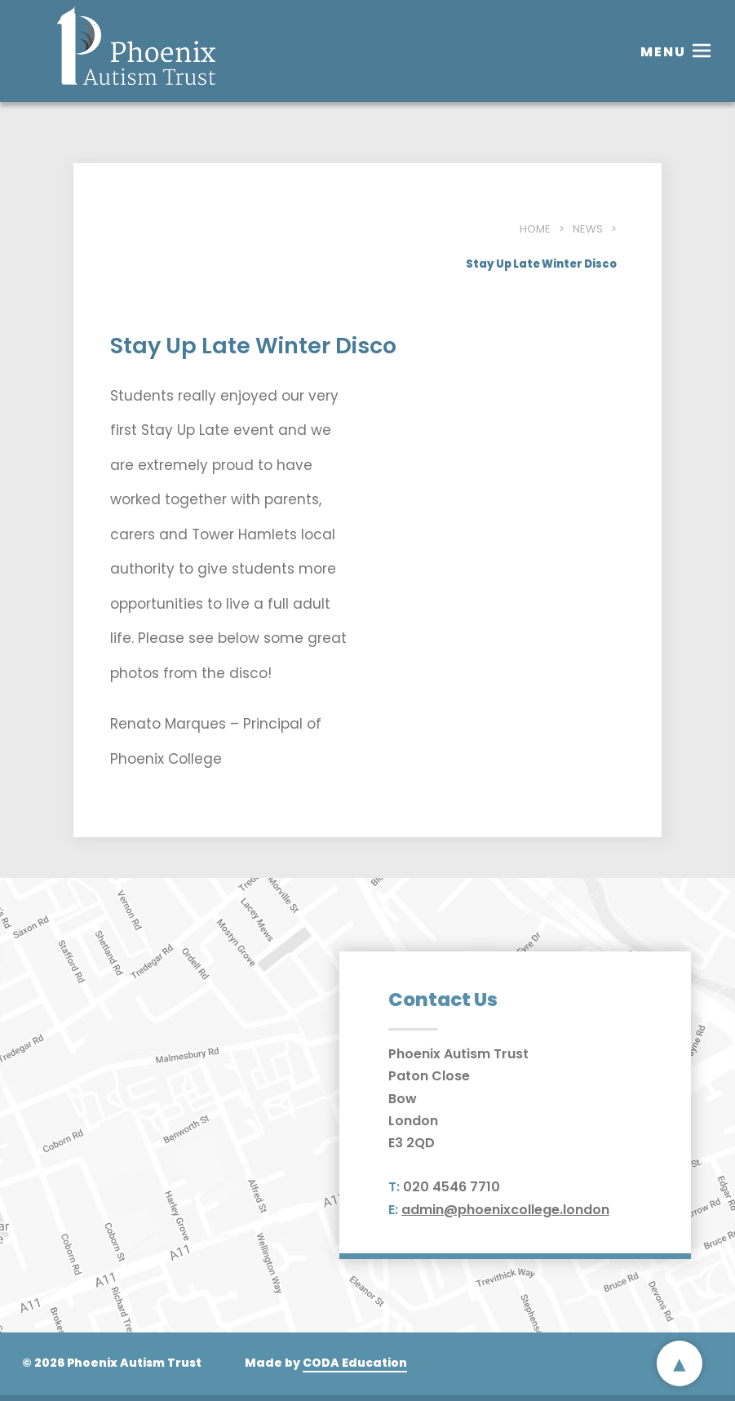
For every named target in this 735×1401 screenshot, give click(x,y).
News (588, 229)
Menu (663, 51)
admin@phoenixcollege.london (505, 1209)
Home (535, 229)
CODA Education (355, 1362)
